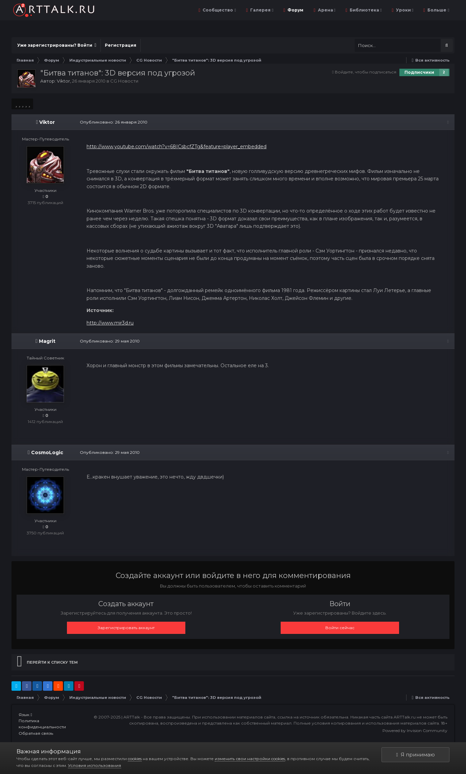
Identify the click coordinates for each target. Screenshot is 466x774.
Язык (25, 714)
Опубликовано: (113, 122)
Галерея (261, 10)
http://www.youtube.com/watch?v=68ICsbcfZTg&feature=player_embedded (176, 146)
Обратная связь (36, 733)
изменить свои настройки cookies (250, 758)
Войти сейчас (339, 627)
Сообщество (219, 10)
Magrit (47, 341)
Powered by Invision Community (414, 730)
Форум (294, 10)
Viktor (63, 81)
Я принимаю (415, 754)
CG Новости (124, 81)
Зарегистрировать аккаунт (126, 627)
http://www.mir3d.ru (109, 323)
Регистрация (120, 45)
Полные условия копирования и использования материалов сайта (366, 723)
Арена (326, 10)
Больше (437, 10)
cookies (135, 758)
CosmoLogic (47, 452)
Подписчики (419, 72)
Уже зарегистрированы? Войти (56, 45)
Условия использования (94, 765)
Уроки (404, 10)
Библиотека (365, 10)
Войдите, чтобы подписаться (365, 71)
